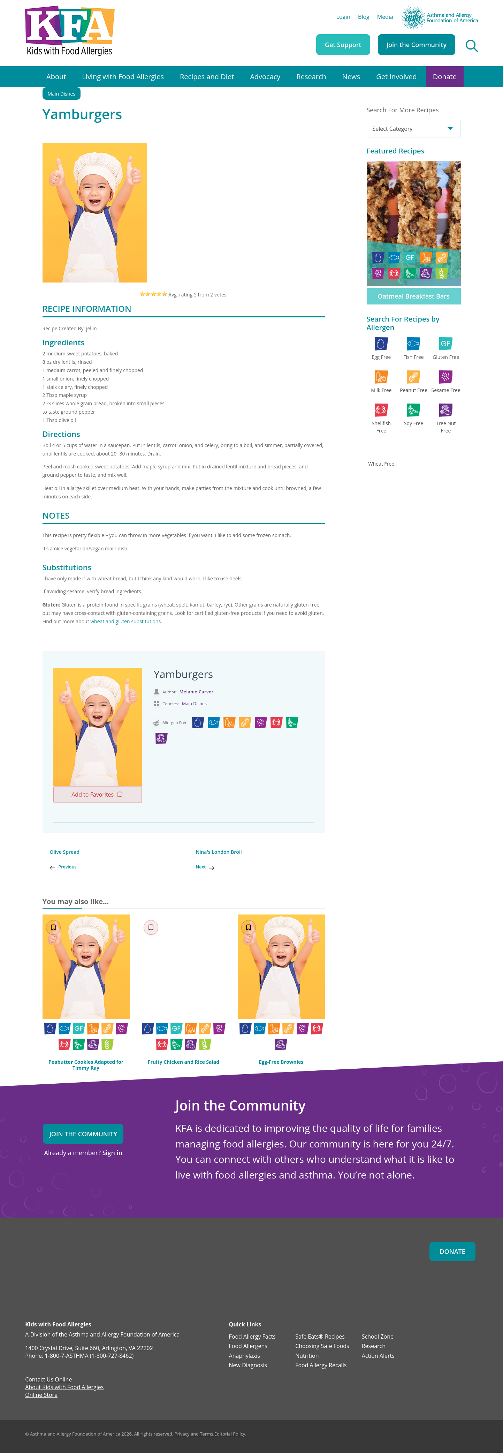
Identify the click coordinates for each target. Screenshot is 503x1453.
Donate (445, 76)
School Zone (378, 1336)
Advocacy (265, 76)
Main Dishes (62, 93)
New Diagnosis (248, 1365)
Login (343, 17)
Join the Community (417, 44)
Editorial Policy (229, 1434)
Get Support (343, 44)
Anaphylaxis (244, 1356)
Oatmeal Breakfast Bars (414, 296)
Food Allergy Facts (252, 1336)
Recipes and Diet (207, 76)
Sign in (112, 1153)
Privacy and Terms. (194, 1434)
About (56, 76)
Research (311, 76)
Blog (363, 17)
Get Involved (396, 76)
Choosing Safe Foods (322, 1346)
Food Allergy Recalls (320, 1365)
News (351, 76)
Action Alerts (378, 1356)
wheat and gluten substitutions (125, 621)
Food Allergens (248, 1346)
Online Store (41, 1395)
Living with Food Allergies (123, 76)
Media (385, 17)
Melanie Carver (197, 692)
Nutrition (307, 1356)
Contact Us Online (48, 1380)
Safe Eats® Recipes (320, 1336)
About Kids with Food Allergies (64, 1388)
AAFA (471, 9)
